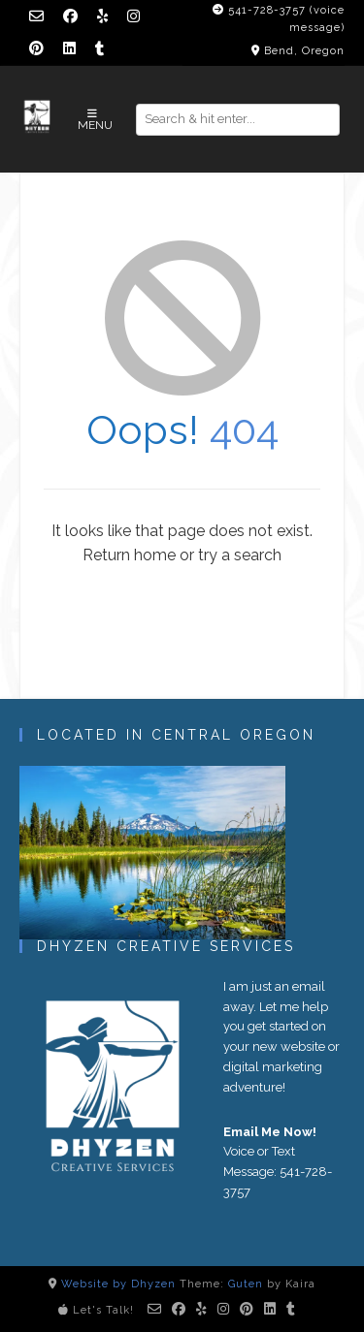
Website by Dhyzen (118, 1284)
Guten (245, 1284)
